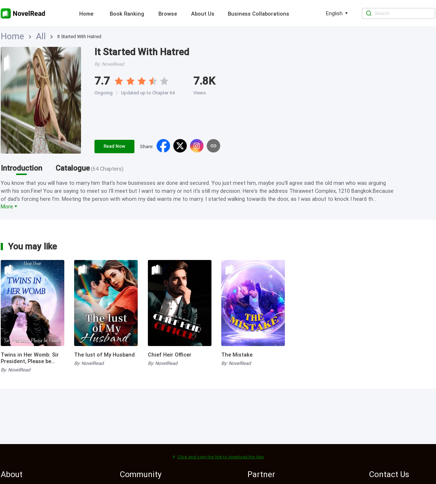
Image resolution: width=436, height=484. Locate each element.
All (24, 36)
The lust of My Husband (104, 354)
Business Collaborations (258, 14)
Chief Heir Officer (169, 354)
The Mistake (237, 354)
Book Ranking (127, 14)
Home (86, 14)
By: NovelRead (15, 370)
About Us (202, 14)
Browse (167, 14)
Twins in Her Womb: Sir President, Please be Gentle (30, 358)
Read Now (114, 146)
